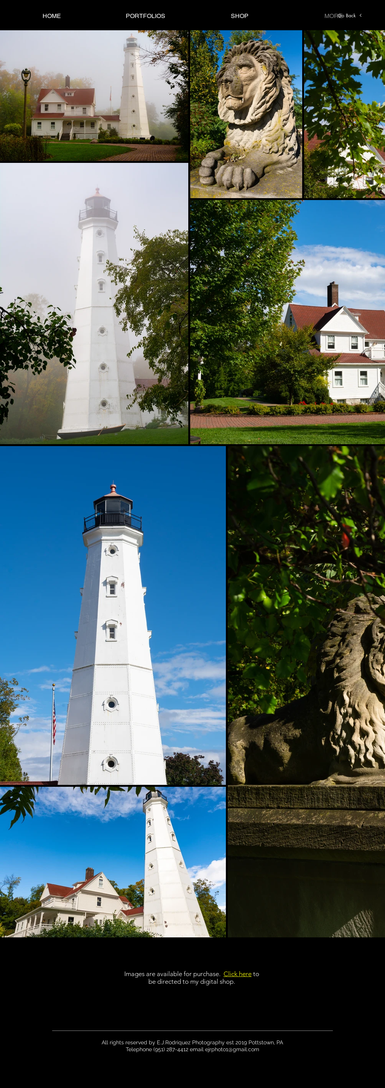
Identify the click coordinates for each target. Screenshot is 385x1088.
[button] (145, 15)
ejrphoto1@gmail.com (232, 1049)
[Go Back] (350, 15)
